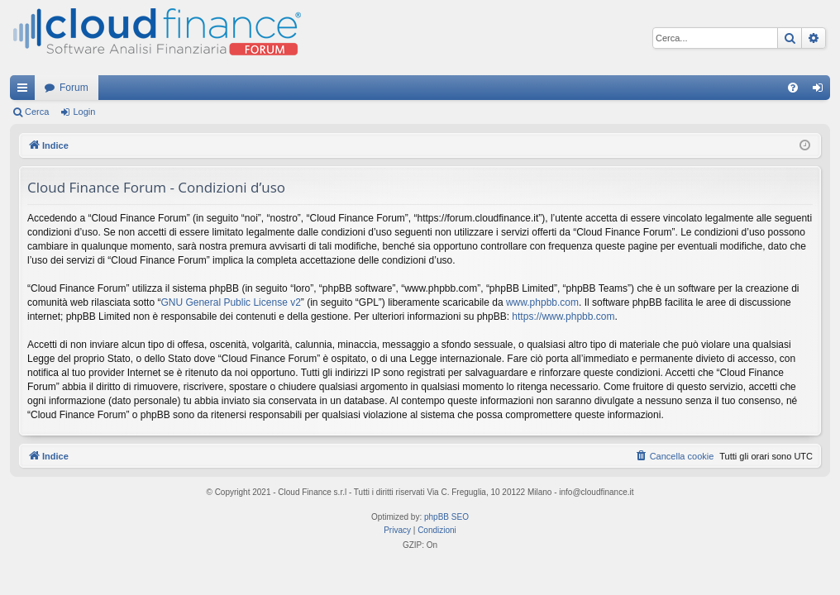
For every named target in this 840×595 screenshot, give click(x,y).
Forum (74, 87)
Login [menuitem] (821, 91)
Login (84, 112)
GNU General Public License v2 (230, 302)
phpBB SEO (446, 516)
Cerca (37, 112)
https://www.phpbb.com (563, 316)
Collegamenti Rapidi (26, 91)
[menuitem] (792, 87)
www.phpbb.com (542, 302)
